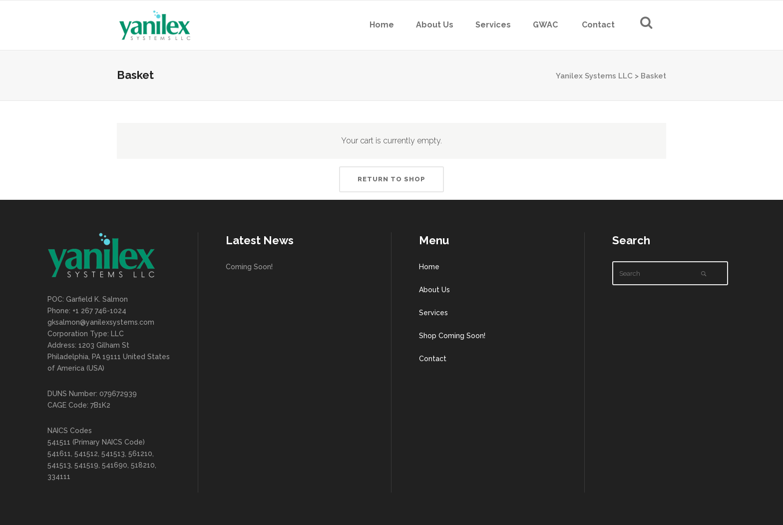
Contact (432, 359)
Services (433, 313)
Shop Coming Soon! (452, 336)
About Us (434, 290)
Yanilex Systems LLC (594, 75)
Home (429, 267)
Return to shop (391, 179)
